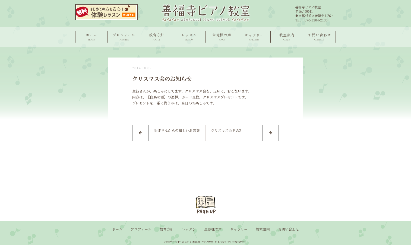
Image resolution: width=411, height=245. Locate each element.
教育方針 (156, 36)
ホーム (91, 36)
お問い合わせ (319, 36)
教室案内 (287, 36)
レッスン (189, 36)
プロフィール (124, 36)
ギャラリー (254, 36)
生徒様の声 (222, 36)
